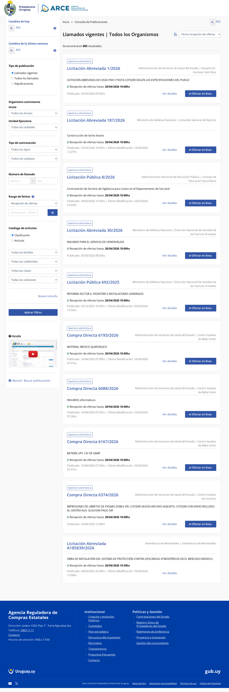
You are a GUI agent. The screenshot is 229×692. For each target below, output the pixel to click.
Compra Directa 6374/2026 (93, 494)
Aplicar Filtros (33, 312)
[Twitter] (16, 683)
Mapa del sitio (139, 683)
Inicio (66, 22)
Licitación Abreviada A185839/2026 (86, 546)
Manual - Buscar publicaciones (29, 380)
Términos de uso (188, 683)
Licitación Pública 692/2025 (94, 282)
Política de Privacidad (210, 683)
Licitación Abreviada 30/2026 (96, 230)
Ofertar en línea (202, 93)
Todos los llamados (25, 78)
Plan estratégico (98, 631)
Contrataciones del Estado (152, 617)
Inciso (12, 107)
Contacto (14, 635)
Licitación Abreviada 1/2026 (94, 68)
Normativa (95, 643)
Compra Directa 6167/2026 (93, 441)
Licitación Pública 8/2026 (92, 177)
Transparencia (97, 649)
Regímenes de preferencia (152, 631)
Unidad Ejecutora (20, 121)
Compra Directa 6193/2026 (93, 335)
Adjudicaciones (22, 83)
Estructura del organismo (104, 637)
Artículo (17, 240)
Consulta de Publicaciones (91, 22)
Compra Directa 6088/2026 (93, 388)
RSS (15, 27)
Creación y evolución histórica (101, 618)
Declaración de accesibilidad (163, 683)
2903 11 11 (27, 630)
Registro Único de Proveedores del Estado (151, 624)
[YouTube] (10, 683)
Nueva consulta (48, 296)
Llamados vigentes (24, 73)
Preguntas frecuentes (101, 654)
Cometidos (95, 626)
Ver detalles (170, 93)
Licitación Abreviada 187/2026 (96, 122)
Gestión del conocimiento (152, 643)
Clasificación (20, 235)
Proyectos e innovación (151, 637)
